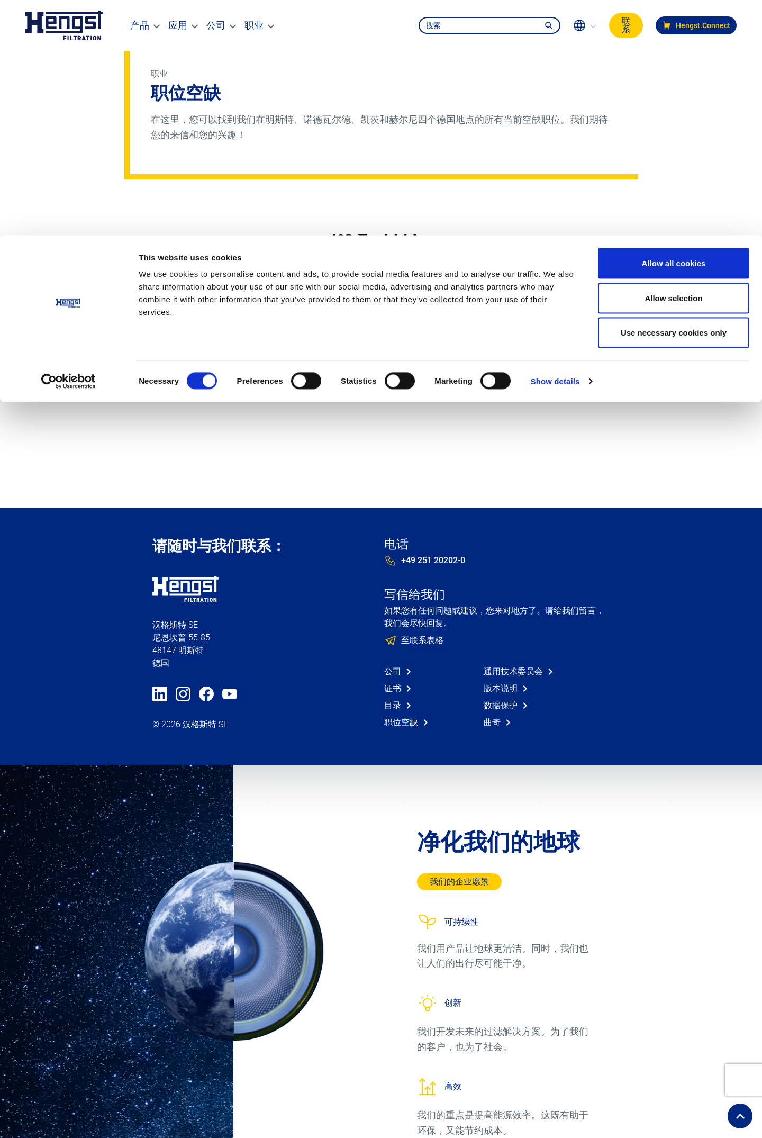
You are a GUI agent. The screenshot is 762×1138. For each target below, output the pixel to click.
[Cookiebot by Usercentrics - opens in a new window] (68, 146)
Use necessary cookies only (674, 97)
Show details (555, 145)
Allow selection (673, 62)
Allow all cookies (674, 27)
